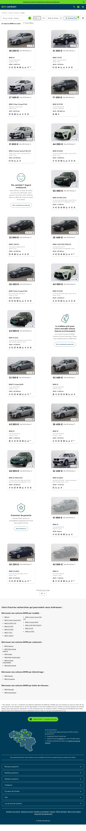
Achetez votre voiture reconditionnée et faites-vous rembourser (41, 2)
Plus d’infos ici (21, 530)
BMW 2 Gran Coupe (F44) (13, 621)
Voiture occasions (14, 13)
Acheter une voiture (13, 813)
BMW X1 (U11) (29, 629)
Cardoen (4, 13)
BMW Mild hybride (10, 667)
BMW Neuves (9, 677)
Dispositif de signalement (43, 815)
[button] (39, 18)
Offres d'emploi (61, 813)
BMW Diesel (8, 655)
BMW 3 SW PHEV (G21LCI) (33, 626)
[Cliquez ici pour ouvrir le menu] (82, 6)
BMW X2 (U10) (9, 627)
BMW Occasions (10, 680)
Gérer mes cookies (74, 813)
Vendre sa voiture (27, 813)
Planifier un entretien (41, 813)
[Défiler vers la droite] (61, 18)
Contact (52, 813)
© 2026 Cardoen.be (43, 822)
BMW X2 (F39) (29, 633)
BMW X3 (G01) (9, 631)
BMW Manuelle (9, 691)
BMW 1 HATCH (9, 637)
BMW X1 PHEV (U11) (10, 624)
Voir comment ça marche (21, 206)
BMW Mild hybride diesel (12, 658)
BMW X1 (7, 618)
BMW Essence (9, 647)
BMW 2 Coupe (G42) (31, 623)
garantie (61, 740)
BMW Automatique (10, 694)
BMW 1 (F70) (8, 634)
